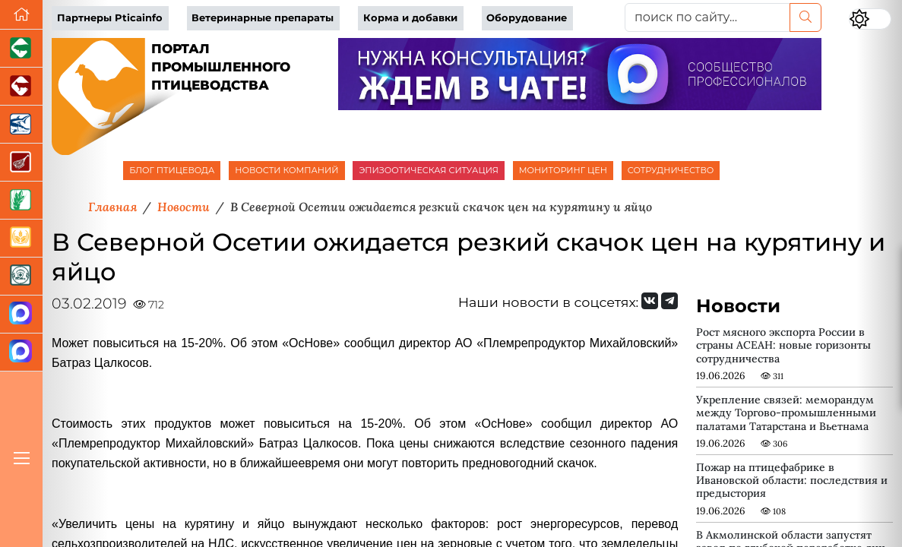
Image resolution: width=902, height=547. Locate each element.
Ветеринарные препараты (262, 18)
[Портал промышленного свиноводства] (21, 49)
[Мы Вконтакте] (649, 300)
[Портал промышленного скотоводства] (21, 87)
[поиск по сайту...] (707, 17)
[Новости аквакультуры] (21, 125)
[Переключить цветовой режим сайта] (870, 19)
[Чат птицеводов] (21, 353)
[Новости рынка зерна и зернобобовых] (21, 201)
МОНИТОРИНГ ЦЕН (563, 170)
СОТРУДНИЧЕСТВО (671, 170)
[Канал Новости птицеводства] (21, 315)
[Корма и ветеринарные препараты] (21, 277)
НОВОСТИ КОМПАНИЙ (286, 170)
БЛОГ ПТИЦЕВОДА (171, 170)
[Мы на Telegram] (669, 300)
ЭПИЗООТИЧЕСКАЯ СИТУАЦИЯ (428, 170)
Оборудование (526, 18)
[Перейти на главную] (21, 15)
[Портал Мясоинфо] (21, 163)
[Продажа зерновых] (21, 239)
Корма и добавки (410, 18)
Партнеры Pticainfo (110, 18)
